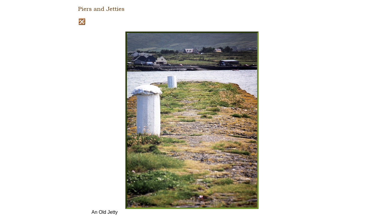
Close (81, 21)
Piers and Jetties (101, 9)
